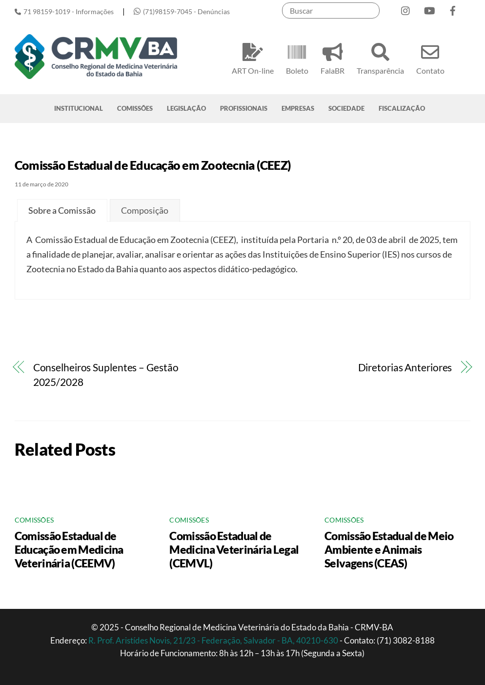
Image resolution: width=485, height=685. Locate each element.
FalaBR (332, 57)
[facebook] (453, 8)
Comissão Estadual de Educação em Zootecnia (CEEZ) (153, 165)
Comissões (34, 520)
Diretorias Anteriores (405, 367)
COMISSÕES (135, 108)
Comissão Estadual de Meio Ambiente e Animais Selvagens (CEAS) (388, 549)
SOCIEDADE (346, 108)
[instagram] (406, 8)
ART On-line (253, 57)
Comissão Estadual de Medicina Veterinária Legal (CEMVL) (234, 549)
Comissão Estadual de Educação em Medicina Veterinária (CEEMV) (69, 549)
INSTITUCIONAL (78, 108)
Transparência (380, 57)
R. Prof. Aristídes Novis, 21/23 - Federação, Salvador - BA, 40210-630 (214, 640)
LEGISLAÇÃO (186, 108)
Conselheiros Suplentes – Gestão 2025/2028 (106, 375)
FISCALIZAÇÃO (402, 108)
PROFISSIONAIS (243, 108)
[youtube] (429, 8)
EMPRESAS (298, 108)
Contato (430, 57)
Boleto (297, 57)
